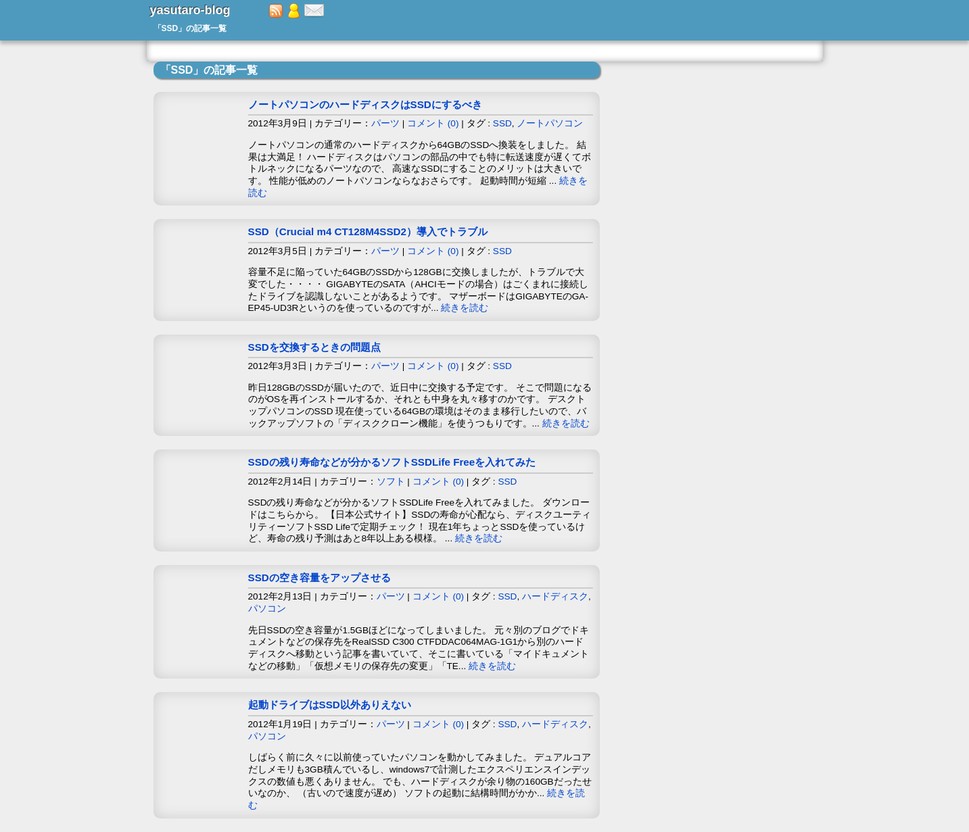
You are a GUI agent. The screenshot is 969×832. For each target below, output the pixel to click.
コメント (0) (432, 123)
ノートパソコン (550, 123)
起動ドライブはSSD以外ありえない (329, 704)
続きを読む (464, 308)
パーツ (385, 123)
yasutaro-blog (190, 10)
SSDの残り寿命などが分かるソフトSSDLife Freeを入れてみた (392, 462)
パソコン (267, 609)
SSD (502, 123)
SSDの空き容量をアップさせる (319, 577)
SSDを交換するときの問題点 (314, 347)
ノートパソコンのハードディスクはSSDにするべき (365, 104)
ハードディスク (555, 596)
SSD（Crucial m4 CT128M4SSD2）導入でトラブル (368, 231)
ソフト (391, 481)
